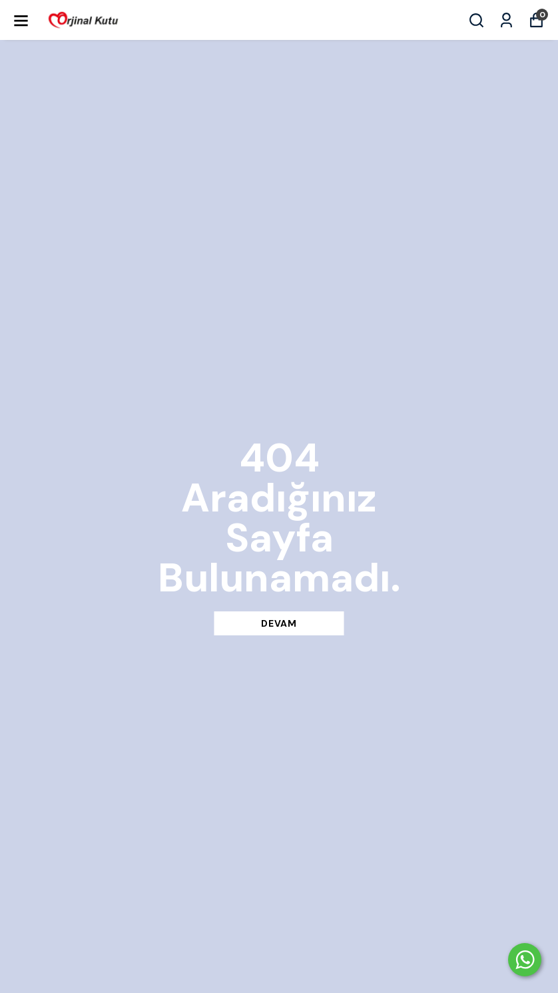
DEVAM (279, 623)
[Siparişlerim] (506, 20)
